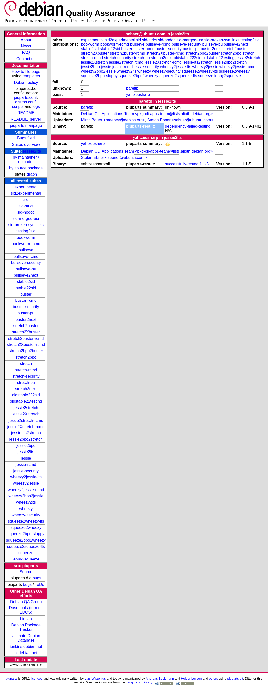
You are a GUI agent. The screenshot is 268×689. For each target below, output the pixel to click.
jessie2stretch (26, 408)
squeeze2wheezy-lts (26, 521)
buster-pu (25, 313)
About (26, 40)
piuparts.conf (25, 97)
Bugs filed (26, 138)
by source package (26, 168)
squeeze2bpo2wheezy (26, 540)
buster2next (25, 319)
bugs (37, 578)
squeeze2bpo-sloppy (25, 534)
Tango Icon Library (139, 682)
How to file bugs (26, 71)
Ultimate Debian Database (26, 638)
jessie (26, 458)
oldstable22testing (26, 401)
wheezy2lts (26, 502)
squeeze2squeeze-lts (26, 546)
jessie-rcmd (26, 464)
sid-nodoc (26, 212)
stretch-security (25, 376)
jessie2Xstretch (26, 414)
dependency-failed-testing (187, 126)
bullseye (26, 250)
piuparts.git (235, 678)
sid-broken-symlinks (26, 225)
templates (31, 76)
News (26, 46)
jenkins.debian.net (26, 647)
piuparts (11, 678)
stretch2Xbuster (26, 332)
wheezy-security (26, 515)
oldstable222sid (26, 395)
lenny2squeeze (25, 559)
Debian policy (26, 82)
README (25, 113)
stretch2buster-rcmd (26, 338)
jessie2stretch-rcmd (26, 420)
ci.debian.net (26, 653)
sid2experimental (26, 193)
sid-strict (25, 206)
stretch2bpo (25, 357)
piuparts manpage (26, 125)
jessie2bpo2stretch (26, 439)
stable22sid (26, 288)
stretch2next (26, 389)
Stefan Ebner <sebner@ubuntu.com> (180, 120)
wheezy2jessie (26, 483)
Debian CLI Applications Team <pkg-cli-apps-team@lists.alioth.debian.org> (147, 114)
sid (25, 199)
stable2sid (26, 281)
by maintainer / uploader (26, 159)
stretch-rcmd (26, 370)
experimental (25, 187)
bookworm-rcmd (26, 244)
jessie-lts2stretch (26, 433)
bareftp (132, 88)
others (213, 678)
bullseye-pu (26, 269)
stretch (26, 363)
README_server (26, 119)
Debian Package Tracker (26, 627)
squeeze (26, 553)
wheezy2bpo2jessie (25, 496)
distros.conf (25, 102)
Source (26, 572)
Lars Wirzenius (95, 678)
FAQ (26, 52)
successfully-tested (181, 164)
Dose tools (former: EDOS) (26, 610)
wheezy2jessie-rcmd (26, 490)
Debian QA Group (26, 602)
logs (36, 106)
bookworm (26, 237)
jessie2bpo (26, 445)
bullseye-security (26, 262)
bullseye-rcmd (25, 256)
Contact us (25, 59)
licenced (37, 678)
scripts (18, 106)
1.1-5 (204, 164)
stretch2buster (26, 326)
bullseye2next (26, 275)
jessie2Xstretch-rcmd (26, 427)
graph (32, 174)
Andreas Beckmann (160, 678)
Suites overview (26, 144)
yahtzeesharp (138, 94)
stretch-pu (26, 382)
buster (25, 294)
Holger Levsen (191, 678)
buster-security (26, 307)
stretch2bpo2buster (26, 351)
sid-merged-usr (25, 218)
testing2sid (26, 231)
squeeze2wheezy (25, 527)
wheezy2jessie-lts (26, 477)
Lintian (26, 619)
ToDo (39, 584)
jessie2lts (32, 151)
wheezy (26, 509)
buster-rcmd (26, 300)
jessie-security (26, 471)
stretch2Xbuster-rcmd (26, 345)
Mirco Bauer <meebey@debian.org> (113, 120)
